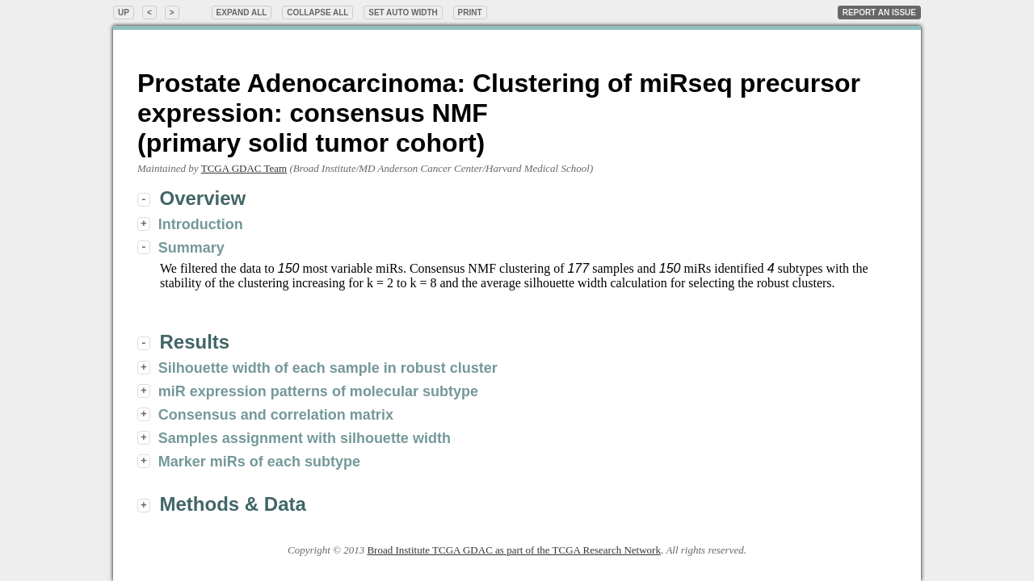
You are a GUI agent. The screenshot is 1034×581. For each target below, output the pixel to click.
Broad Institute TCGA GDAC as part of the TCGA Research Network (513, 550)
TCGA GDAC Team (244, 168)
